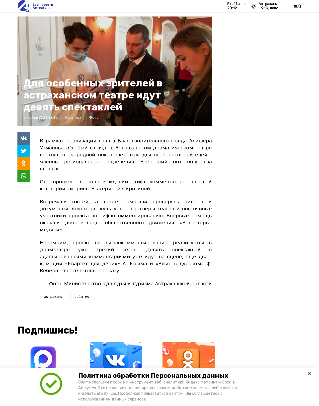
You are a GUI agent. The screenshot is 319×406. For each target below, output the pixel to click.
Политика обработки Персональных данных (153, 376)
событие (82, 297)
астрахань (53, 297)
